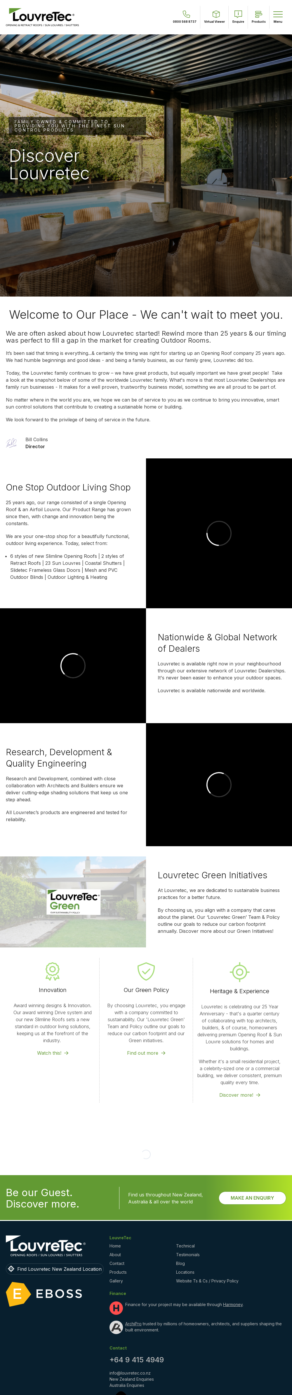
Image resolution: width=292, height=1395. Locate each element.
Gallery (116, 1239)
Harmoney (233, 1262)
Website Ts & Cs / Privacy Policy (207, 1239)
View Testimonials (184, 147)
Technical (185, 1204)
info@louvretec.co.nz (130, 1331)
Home (115, 1204)
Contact (117, 1221)
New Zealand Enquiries (132, 1337)
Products (118, 1230)
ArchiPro (133, 1282)
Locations (185, 1230)
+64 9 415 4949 (137, 1318)
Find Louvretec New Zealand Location (59, 1227)
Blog (180, 1221)
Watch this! (49, 1106)
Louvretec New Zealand (68, 1391)
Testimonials (188, 1212)
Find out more (142, 1106)
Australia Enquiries (127, 1343)
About (115, 1212)
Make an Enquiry (252, 1156)
